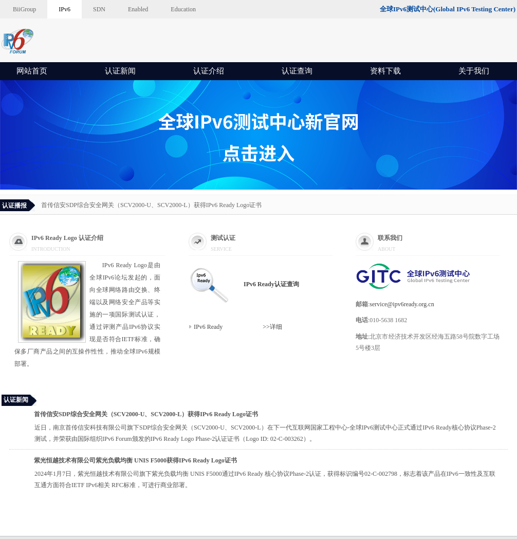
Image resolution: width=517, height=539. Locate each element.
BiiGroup (24, 9)
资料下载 (385, 71)
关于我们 (473, 71)
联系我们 (390, 237)
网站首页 (31, 71)
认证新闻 (120, 71)
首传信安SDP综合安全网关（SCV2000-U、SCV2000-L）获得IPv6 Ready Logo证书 (151, 205)
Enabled (138, 9)
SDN (99, 9)
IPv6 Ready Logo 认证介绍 (67, 237)
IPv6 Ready (209, 326)
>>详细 (254, 326)
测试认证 (223, 237)
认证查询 (297, 71)
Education (183, 9)
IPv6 (64, 9)
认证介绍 (208, 71)
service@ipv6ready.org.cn (402, 304)
